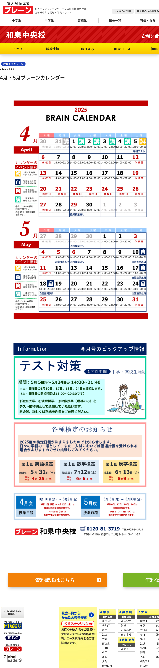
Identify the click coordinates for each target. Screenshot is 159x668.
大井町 (106, 625)
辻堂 (123, 625)
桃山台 (144, 639)
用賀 (104, 656)
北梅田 (144, 648)
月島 (104, 661)
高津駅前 (126, 621)
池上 (104, 634)
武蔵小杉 (126, 630)
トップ (18, 48)
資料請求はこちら (68, 580)
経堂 (104, 630)
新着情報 (52, 48)
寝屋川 (144, 621)
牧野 (142, 625)
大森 (104, 639)
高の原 (125, 649)
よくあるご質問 (123, 11)
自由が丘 (107, 621)
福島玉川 (145, 661)
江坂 (142, 643)
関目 (142, 652)
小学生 (16, 20)
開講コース (122, 48)
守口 (142, 634)
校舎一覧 (115, 20)
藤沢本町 (126, 634)
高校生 (82, 20)
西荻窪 (106, 643)
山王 (104, 652)
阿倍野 (144, 665)
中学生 (49, 20)
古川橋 (144, 630)
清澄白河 (107, 665)
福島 (142, 656)
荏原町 (106, 648)
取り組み (87, 48)
